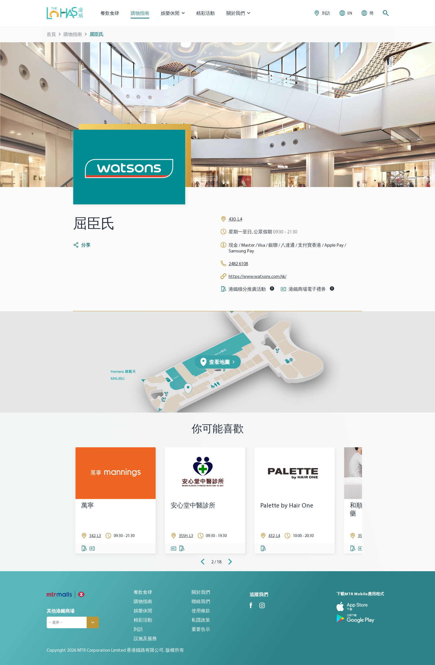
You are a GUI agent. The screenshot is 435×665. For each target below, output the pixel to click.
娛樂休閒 (143, 610)
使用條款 (201, 610)
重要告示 (201, 629)
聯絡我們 (201, 601)
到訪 (138, 629)
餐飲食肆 (110, 13)
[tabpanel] (115, 500)
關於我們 (201, 592)
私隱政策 (201, 620)
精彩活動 (205, 13)
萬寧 (87, 505)
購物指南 (140, 13)
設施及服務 (145, 638)
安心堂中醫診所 (193, 505)
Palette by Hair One (286, 505)
